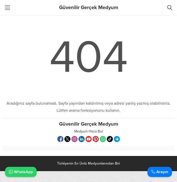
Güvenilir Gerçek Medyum (88, 8)
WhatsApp (21, 171)
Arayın (159, 171)
